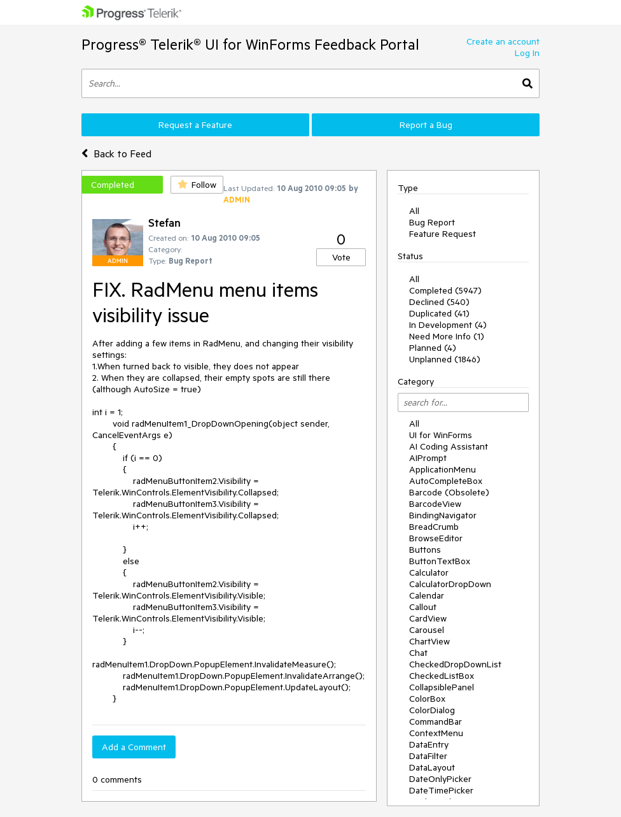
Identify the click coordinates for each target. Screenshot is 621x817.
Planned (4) (432, 347)
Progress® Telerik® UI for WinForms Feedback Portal (250, 44)
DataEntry (429, 744)
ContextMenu (436, 733)
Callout (422, 607)
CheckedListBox (441, 675)
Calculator (429, 572)
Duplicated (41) (439, 313)
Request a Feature (195, 125)
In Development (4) (448, 324)
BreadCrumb (434, 526)
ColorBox (427, 698)
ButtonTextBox (439, 561)
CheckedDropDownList (455, 664)
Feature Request (442, 233)
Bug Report (432, 222)
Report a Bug (426, 125)
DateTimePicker (441, 790)
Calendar (426, 595)
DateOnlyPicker (440, 779)
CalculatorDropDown (450, 584)
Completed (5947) (445, 290)
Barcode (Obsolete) (449, 492)
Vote (341, 257)
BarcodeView (435, 503)
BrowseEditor (436, 538)
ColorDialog (432, 710)
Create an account (503, 41)
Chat (418, 652)
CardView (428, 618)
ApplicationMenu (442, 469)
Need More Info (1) (446, 336)
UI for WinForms (440, 435)
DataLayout (432, 767)
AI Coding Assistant (448, 446)
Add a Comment (134, 747)
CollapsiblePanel (441, 687)
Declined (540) (439, 302)
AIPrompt (428, 458)
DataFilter (428, 756)
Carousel (426, 630)
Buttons (425, 549)
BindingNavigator (443, 515)
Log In (527, 53)
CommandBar (435, 721)
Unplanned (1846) (444, 359)
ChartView (429, 641)
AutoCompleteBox (445, 481)
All (414, 211)
